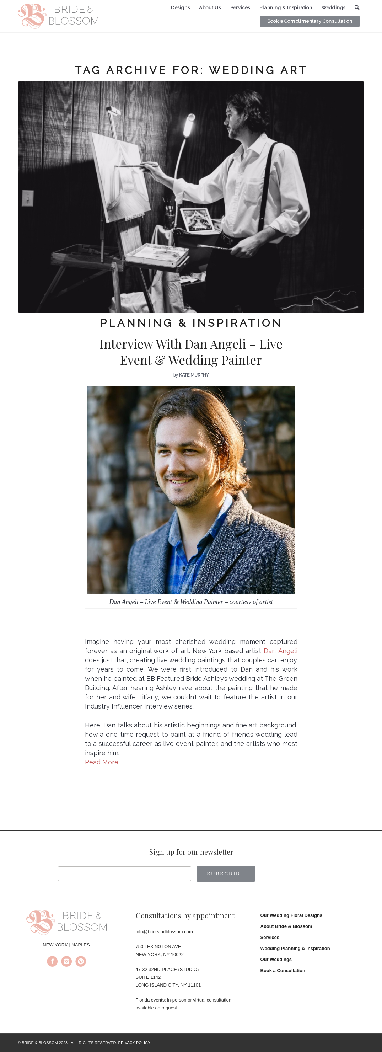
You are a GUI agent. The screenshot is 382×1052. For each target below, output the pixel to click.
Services (270, 937)
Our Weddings (276, 959)
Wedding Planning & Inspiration (295, 948)
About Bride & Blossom (286, 926)
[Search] (357, 7)
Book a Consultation (282, 970)
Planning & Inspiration (191, 323)
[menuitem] (180, 8)
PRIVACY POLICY (134, 1043)
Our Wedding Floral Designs (291, 915)
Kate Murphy (194, 375)
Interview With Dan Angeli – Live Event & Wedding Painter (191, 351)
